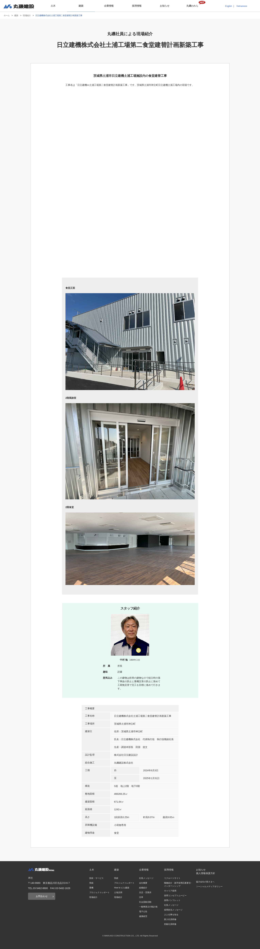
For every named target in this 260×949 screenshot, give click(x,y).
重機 (91, 888)
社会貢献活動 (145, 902)
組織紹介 (143, 888)
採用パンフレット (172, 900)
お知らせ (164, 5)
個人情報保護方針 (205, 873)
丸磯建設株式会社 (18, 6)
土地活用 (118, 892)
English (228, 6)
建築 (81, 5)
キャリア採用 (170, 891)
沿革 (141, 897)
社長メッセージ (146, 878)
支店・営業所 (145, 892)
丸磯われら (192, 5)
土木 (53, 5)
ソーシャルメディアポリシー (209, 886)
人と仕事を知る (171, 914)
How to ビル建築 (121, 888)
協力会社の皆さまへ (205, 882)
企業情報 (109, 5)
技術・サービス (96, 878)
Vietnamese (241, 6)
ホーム (7, 15)
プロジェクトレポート (99, 892)
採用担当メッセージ (173, 910)
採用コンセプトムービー (175, 895)
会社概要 (143, 883)
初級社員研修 (170, 924)
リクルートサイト (172, 878)
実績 (91, 883)
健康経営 (143, 916)
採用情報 (136, 5)
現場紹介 (27, 15)
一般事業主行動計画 (148, 907)
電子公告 (143, 911)
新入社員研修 (170, 919)
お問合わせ (42, 896)
